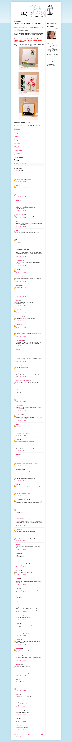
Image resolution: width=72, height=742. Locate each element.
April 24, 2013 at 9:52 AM (21, 289)
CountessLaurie (19, 260)
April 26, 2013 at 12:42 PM (21, 714)
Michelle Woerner (17, 140)
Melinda (17, 694)
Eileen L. (18, 439)
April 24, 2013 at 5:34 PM (21, 557)
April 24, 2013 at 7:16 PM (21, 584)
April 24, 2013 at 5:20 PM (21, 549)
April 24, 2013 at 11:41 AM (21, 376)
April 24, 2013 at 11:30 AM (21, 369)
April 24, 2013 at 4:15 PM (21, 532)
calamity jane (18, 655)
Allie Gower (18, 177)
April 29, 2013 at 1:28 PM (21, 729)
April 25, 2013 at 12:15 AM (21, 660)
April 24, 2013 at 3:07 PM (21, 504)
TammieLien (18, 664)
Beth (17, 221)
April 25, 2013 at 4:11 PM (21, 706)
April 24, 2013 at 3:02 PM (21, 495)
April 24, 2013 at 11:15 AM (21, 361)
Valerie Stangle (17, 144)
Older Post (41, 734)
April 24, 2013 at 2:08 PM (21, 472)
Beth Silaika (16, 147)
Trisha (17, 544)
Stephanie (18, 454)
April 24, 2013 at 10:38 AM (21, 327)
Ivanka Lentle (16, 146)
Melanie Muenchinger (18, 150)
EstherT (17, 623)
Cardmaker (20, 164)
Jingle (17, 679)
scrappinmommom (19, 214)
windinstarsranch (19, 316)
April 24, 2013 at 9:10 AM (21, 226)
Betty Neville (18, 405)
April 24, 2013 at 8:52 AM (21, 196)
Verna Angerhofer (19, 340)
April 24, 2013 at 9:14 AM (21, 233)
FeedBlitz (53, 65)
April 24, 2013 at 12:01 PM (21, 394)
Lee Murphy (16, 130)
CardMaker (16, 128)
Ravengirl (18, 553)
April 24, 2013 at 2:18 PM (21, 480)
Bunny (17, 446)
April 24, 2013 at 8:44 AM (21, 188)
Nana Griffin (18, 285)
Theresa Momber (17, 153)
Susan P (17, 491)
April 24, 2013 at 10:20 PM (21, 635)
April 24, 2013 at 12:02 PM (21, 401)
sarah (17, 484)
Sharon (17, 424)
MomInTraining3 (19, 710)
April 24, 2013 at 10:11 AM (21, 320)
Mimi (17, 398)
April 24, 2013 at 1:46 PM (21, 457)
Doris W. (18, 309)
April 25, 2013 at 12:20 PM (21, 690)
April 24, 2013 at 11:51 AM (21, 384)
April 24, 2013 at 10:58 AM (21, 336)
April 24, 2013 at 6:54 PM (21, 574)
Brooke (17, 230)
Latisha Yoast (16, 138)
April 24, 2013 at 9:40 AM (21, 256)
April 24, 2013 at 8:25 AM (21, 173)
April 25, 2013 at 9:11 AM (21, 683)
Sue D (17, 185)
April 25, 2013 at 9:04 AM (21, 675)
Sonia (17, 718)
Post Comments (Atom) (23, 736)
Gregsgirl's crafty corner (21, 373)
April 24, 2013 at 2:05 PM (21, 465)
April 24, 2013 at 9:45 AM (21, 265)
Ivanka (17, 578)
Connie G (18, 570)
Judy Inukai (18, 648)
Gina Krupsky (16, 154)
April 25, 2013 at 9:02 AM (21, 668)
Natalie (17, 431)
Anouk (17, 300)
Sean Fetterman (17, 129)
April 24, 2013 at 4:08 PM (21, 525)
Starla (17, 349)
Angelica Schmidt (19, 276)
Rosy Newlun (18, 518)
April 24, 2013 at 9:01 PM (21, 619)
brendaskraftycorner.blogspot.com (22, 380)
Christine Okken (17, 142)
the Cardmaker (31, 27)
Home (29, 734)
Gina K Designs (25, 164)
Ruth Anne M (18, 476)
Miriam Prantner (19, 469)
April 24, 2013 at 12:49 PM (21, 427)
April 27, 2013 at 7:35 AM (21, 721)
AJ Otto (15, 132)
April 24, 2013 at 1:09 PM (21, 442)
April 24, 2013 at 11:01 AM (21, 345)
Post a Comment (18, 731)
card (17, 164)
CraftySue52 (18, 461)
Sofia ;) (17, 725)
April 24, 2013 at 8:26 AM (21, 181)
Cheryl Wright (19, 672)
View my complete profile (52, 56)
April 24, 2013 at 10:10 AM (21, 312)
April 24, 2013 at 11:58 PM (21, 651)
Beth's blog (36, 33)
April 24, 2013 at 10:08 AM (21, 305)
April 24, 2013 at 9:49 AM (21, 281)
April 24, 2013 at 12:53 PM (21, 435)
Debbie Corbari (17, 151)
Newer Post (16, 734)
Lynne (17, 269)
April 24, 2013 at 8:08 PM (21, 603)
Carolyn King (16, 149)
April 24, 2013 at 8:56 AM (21, 217)
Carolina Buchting (17, 133)
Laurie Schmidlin (17, 139)
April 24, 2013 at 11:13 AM (21, 352)
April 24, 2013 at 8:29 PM (21, 611)
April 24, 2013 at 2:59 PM (21, 487)
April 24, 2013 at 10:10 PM (21, 628)
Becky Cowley (17, 136)
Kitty (17, 595)
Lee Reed (18, 365)
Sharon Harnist (17, 143)
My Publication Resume (52, 23)
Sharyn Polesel (19, 615)
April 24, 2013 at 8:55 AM (21, 210)
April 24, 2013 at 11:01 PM (21, 644)
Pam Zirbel (18, 293)
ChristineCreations (20, 388)
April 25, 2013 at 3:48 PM (21, 698)
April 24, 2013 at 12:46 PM (21, 420)
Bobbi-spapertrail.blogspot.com (22, 499)
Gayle (17, 588)
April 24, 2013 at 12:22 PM (21, 410)
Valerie (17, 508)
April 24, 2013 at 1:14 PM (21, 450)
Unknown (18, 192)
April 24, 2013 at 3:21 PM (21, 514)
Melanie (29, 122)
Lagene (17, 632)
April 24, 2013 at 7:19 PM (21, 591)
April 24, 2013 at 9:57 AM (21, 296)
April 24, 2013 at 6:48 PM (21, 566)
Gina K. (17, 331)
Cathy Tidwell (16, 135)
